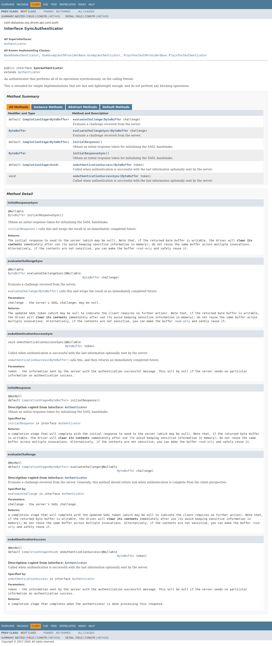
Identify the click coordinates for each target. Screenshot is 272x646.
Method (54, 16)
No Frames (63, 11)
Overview (7, 4)
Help (91, 4)
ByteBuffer (58, 119)
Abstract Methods (82, 107)
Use (45, 4)
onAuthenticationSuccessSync (96, 176)
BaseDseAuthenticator (21, 55)
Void (53, 164)
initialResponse (86, 142)
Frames (49, 11)
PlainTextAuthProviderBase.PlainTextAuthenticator (165, 55)
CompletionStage (35, 119)
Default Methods (116, 107)
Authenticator (15, 43)
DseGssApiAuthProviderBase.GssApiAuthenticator (81, 55)
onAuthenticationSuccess (93, 164)
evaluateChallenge (87, 119)
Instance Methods (48, 107)
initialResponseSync (89, 153)
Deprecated (67, 4)
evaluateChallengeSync (91, 130)
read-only (144, 248)
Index (82, 4)
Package (22, 4)
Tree (54, 4)
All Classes (86, 11)
